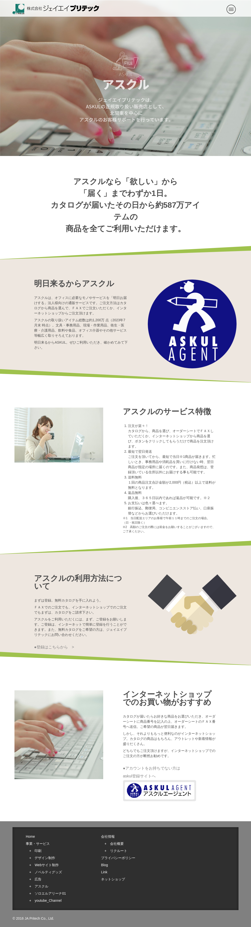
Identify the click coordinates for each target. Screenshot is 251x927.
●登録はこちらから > (54, 647)
